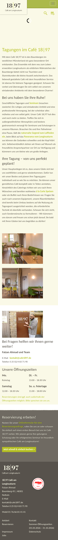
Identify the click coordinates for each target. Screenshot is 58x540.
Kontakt (32, 520)
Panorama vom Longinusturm (38, 136)
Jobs (4, 535)
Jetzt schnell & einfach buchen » (19, 449)
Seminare (34, 103)
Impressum (7, 531)
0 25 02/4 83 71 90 (18, 506)
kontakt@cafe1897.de (20, 358)
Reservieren (7, 524)
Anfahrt (5, 520)
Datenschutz (35, 531)
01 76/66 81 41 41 (16, 512)
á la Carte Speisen (44, 191)
